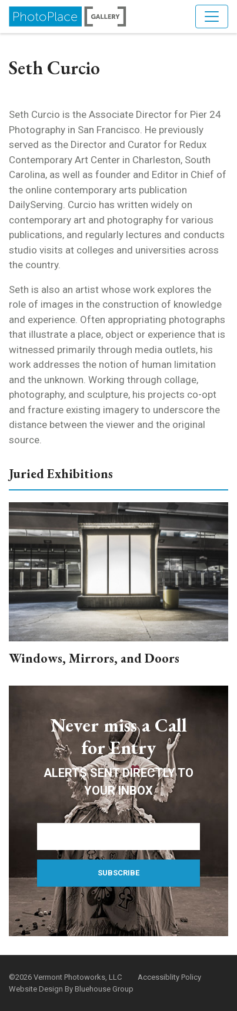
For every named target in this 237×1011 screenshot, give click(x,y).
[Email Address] (118, 836)
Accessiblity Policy (169, 977)
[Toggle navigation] (211, 16)
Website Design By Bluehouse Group (71, 988)
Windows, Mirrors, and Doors (94, 658)
